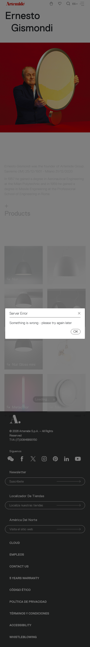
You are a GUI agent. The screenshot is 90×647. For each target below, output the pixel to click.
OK (75, 331)
